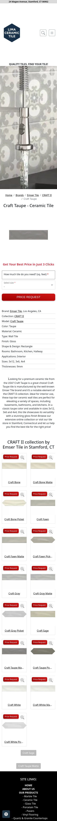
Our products (28, 792)
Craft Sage (43, 630)
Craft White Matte (43, 705)
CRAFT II (47, 195)
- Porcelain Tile (29, 807)
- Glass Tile (30, 803)
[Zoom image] (22, 458)
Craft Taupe (16, 321)
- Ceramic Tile (29, 800)
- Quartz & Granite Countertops (29, 818)
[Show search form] (43, 33)
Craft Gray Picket (14, 630)
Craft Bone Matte (42, 482)
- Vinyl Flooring (29, 814)
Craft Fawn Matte (14, 556)
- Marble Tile (30, 796)
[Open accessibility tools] (6, 814)
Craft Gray (14, 593)
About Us (28, 789)
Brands (20, 195)
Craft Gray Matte (42, 593)
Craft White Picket (14, 742)
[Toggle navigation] (52, 33)
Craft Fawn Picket (43, 556)
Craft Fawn (43, 519)
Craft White (14, 705)
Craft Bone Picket (14, 519)
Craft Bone (14, 482)
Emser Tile (33, 195)
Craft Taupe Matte (14, 667)
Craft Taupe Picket (43, 667)
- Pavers (29, 811)
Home (8, 195)
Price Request (28, 297)
